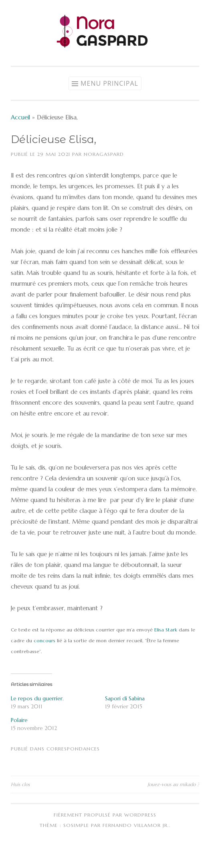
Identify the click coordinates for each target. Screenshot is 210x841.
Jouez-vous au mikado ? (173, 784)
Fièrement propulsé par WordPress (105, 815)
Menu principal (109, 83)
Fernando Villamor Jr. (136, 825)
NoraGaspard (104, 154)
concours (44, 640)
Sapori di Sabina (125, 698)
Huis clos (20, 784)
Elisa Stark (166, 630)
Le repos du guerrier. (37, 698)
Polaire (19, 720)
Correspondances (73, 749)
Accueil (20, 117)
